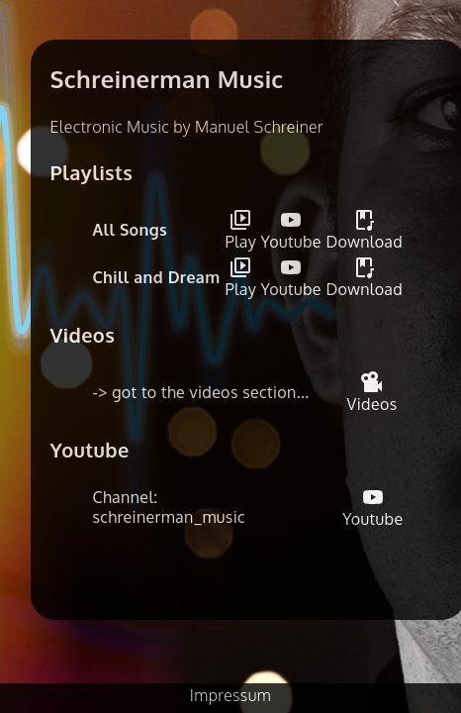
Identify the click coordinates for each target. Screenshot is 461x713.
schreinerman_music (169, 517)
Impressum (230, 695)
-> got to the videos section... (201, 392)
